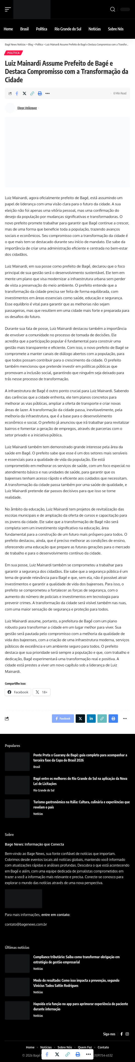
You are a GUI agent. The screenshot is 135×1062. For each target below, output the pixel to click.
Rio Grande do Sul (43, 790)
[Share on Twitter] (24, 93)
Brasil (36, 767)
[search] (112, 9)
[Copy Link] (32, 93)
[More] (47, 93)
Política (13, 52)
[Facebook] (121, 1034)
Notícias (38, 814)
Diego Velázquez (27, 108)
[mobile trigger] (9, 9)
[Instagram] (127, 1034)
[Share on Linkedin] (91, 718)
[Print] (39, 93)
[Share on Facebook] (16, 93)
